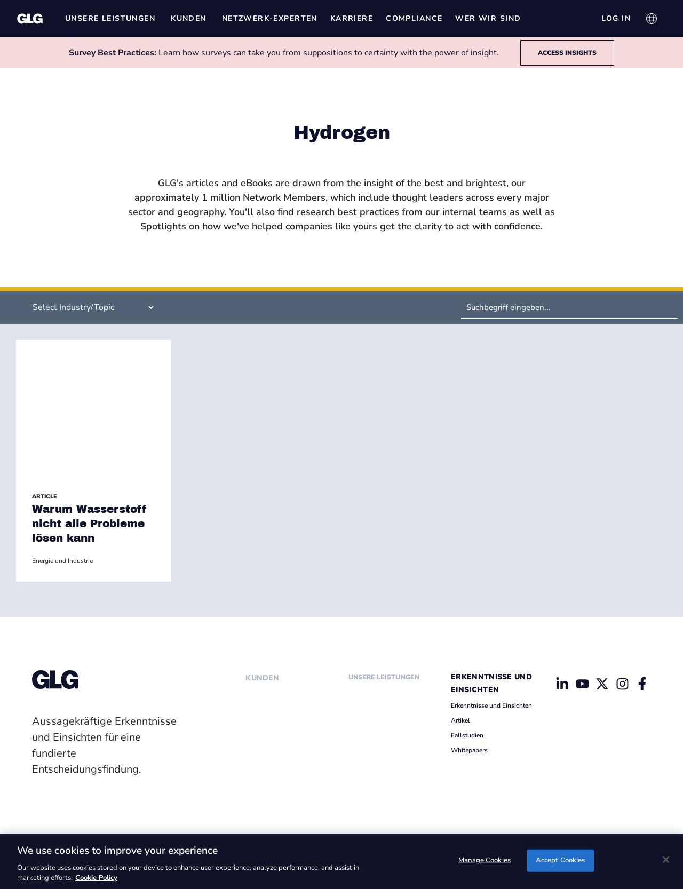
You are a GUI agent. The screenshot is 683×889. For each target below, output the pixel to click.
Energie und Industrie (62, 561)
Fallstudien (467, 735)
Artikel (460, 720)
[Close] (666, 859)
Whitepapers (469, 750)
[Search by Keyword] (569, 308)
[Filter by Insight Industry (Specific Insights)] (88, 307)
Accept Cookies (560, 860)
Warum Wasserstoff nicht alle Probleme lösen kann (89, 523)
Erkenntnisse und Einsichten (491, 705)
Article (44, 497)
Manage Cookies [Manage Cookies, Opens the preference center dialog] (484, 860)
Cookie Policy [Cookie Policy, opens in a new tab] (96, 878)
